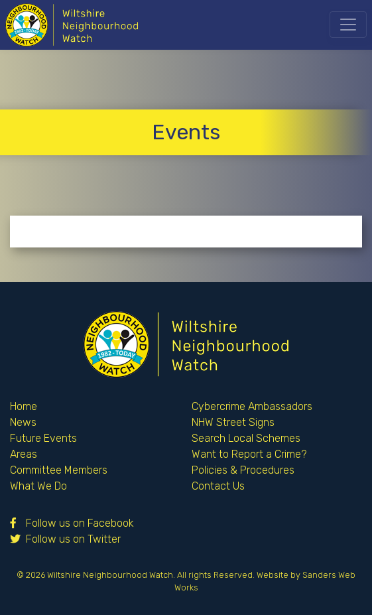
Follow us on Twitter (65, 539)
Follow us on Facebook (72, 523)
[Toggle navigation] (348, 24)
